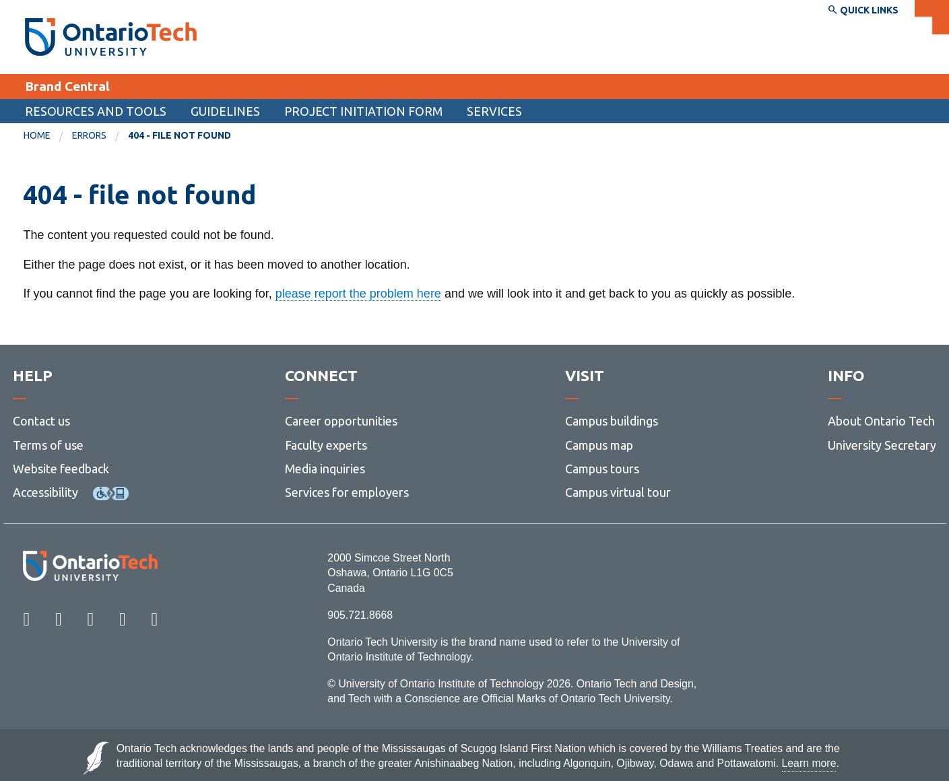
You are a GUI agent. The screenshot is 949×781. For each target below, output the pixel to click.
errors (89, 135)
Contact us (41, 421)
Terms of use (48, 445)
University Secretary (882, 445)
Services (494, 111)
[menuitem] (48, 136)
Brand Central (67, 86)
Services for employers (347, 492)
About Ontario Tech (881, 421)
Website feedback (61, 468)
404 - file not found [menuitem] (179, 135)
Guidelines (225, 111)
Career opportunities (341, 421)
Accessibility (45, 492)
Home (37, 135)
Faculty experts (326, 445)
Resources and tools (95, 111)
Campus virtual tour (618, 492)
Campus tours (602, 468)
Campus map (599, 445)
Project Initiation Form (363, 111)
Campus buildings (611, 421)
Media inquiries (325, 468)
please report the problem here (358, 293)
